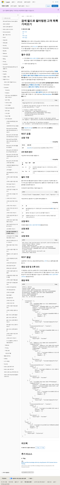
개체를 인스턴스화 (34, 85)
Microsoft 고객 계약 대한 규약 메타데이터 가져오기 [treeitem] (12, 135)
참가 (22, 482)
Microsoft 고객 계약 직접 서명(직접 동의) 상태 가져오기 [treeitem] (12, 156)
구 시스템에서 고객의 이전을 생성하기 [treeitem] (12, 341)
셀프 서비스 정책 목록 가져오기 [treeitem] (12, 321)
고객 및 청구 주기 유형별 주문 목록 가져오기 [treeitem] (12, 236)
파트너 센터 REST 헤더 (35, 225)
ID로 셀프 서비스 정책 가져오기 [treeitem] (12, 325)
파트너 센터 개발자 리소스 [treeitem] (10, 82)
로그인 (56, 2)
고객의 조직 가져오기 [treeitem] (11, 338)
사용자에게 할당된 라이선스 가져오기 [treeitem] (12, 166)
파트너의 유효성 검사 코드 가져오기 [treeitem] (12, 241)
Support (48, 6)
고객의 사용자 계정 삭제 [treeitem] (12, 181)
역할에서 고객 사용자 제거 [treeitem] (12, 254)
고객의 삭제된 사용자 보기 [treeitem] (12, 311)
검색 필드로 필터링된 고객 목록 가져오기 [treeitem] (12, 232)
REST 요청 (25, 35)
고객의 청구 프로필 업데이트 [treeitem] (12, 283)
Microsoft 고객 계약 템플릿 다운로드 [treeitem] (12, 146)
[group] (40, 113)
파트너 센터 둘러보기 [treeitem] (8, 26)
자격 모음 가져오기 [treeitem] (10, 184)
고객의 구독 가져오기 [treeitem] (11, 205)
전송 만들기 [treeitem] (9, 295)
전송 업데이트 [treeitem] (9, 297)
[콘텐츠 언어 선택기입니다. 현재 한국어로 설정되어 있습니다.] (4, 478)
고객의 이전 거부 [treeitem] (10, 303)
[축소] (18, 15)
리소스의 (35, 46)
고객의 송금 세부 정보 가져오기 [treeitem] (12, 216)
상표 (54, 482)
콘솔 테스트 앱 (28, 128)
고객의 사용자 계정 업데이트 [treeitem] (12, 306)
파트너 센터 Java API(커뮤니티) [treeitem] (11, 372)
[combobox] (10, 18)
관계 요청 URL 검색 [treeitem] (10, 265)
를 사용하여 (39, 92)
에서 (52, 208)
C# (23, 33)
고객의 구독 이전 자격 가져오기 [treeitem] (12, 209)
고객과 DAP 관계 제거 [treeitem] (11, 263)
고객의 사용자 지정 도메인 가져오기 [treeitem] (12, 334)
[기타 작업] (57, 16)
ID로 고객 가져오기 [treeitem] (10, 186)
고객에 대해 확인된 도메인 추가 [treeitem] (12, 122)
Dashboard (55, 6)
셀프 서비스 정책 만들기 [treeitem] (12, 314)
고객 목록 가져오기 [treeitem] (10, 229)
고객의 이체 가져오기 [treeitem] (11, 212)
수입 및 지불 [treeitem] (8, 353)
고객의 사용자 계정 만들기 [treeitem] (12, 177)
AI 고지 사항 (4, 482)
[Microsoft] (3, 2)
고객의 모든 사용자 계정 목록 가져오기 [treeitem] (12, 220)
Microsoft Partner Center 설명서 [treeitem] (10, 21)
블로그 (16, 482)
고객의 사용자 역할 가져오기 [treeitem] (12, 250)
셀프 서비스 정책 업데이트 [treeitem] (12, 330)
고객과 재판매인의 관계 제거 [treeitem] (11, 259)
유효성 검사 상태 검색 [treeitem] (11, 268)
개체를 (56, 71)
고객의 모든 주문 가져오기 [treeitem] (12, 202)
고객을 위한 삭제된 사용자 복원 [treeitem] (12, 276)
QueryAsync (48, 94)
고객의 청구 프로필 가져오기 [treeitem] (12, 190)
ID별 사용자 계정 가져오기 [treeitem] (12, 245)
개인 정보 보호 (27, 482)
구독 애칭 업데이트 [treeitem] (10, 289)
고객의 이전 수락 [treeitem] (10, 300)
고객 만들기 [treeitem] (9, 169)
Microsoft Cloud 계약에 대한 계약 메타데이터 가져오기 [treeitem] (12, 130)
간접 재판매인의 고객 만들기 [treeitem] (12, 173)
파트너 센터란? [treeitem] (6, 24)
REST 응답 (25, 37)
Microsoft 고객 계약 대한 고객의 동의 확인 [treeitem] (12, 161)
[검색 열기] (53, 2)
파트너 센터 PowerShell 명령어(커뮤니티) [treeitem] (11, 375)
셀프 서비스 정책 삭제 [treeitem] (11, 317)
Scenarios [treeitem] (7, 90)
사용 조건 (49, 482)
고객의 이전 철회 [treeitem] (10, 292)
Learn (23, 16)
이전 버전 (11, 482)
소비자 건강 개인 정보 (39, 482)
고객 (45, 261)
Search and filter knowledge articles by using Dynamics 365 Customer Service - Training (39, 463)
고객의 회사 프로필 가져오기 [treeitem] (12, 194)
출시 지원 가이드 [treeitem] (7, 34)
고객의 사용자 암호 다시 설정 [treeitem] (12, 271)
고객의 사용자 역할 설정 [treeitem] (12, 280)
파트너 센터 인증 (33, 58)
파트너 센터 (29, 16)
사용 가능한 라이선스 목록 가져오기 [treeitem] (12, 225)
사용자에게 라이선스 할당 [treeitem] (12, 126)
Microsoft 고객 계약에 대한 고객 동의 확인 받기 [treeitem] (12, 151)
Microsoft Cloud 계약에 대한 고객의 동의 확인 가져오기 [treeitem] (12, 141)
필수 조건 (25, 31)
